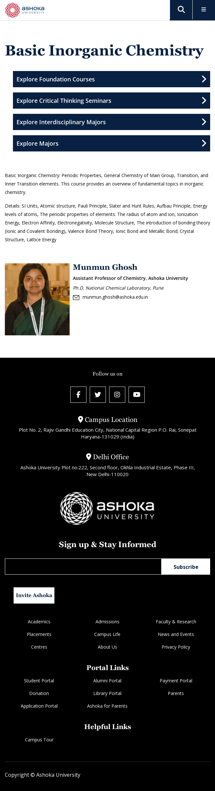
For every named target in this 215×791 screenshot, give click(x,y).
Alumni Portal (107, 680)
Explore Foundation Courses (112, 79)
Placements (39, 634)
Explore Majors (112, 143)
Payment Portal (176, 680)
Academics (39, 621)
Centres (39, 647)
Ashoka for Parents (107, 706)
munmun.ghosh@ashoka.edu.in (110, 297)
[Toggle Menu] (203, 9)
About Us (107, 647)
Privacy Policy (176, 647)
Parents (176, 693)
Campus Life (107, 634)
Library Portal (107, 693)
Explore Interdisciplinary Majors (112, 121)
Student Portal (39, 680)
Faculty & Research (176, 621)
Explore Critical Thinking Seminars (112, 100)
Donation (39, 693)
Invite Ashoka (34, 595)
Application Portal (39, 706)
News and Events (176, 634)
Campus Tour (39, 740)
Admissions (107, 621)
